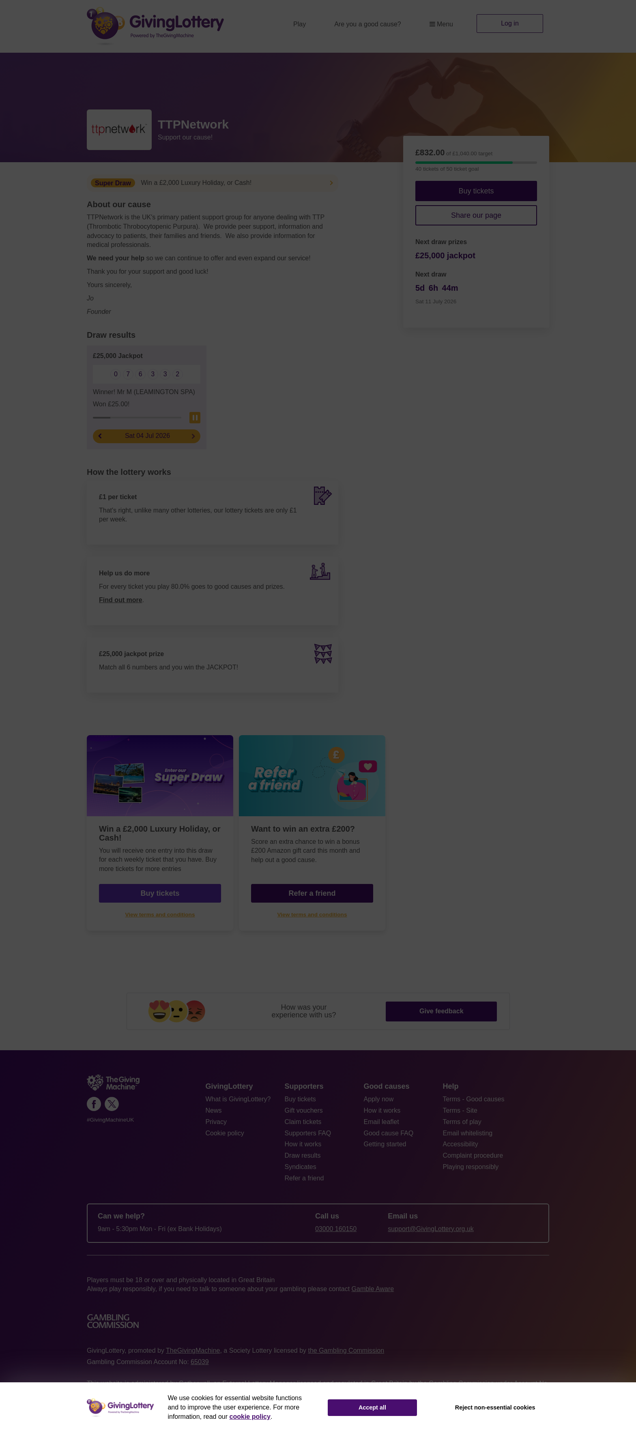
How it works (303, 1144)
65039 (200, 1361)
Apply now (379, 1099)
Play (299, 24)
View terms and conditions (160, 915)
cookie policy (250, 1416)
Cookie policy (225, 1133)
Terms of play (462, 1121)
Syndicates (300, 1166)
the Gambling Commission (346, 1350)
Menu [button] (441, 24)
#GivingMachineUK (110, 1120)
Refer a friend (311, 893)
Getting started (385, 1144)
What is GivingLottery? (238, 1099)
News (214, 1110)
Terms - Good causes (474, 1099)
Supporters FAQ (308, 1133)
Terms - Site (460, 1110)
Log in (510, 23)
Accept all (372, 1407)
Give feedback (441, 1011)
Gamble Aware (373, 1288)
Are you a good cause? (367, 24)
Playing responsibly (471, 1166)
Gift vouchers (304, 1110)
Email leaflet (381, 1121)
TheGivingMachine (193, 1350)
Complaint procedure (473, 1155)
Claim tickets (303, 1121)
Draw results (303, 1155)
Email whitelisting (468, 1133)
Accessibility (460, 1144)
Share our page (476, 215)
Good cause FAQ (389, 1133)
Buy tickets (476, 191)
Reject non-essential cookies (495, 1407)
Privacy (216, 1121)
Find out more (120, 599)
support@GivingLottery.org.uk (431, 1228)
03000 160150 (336, 1228)
